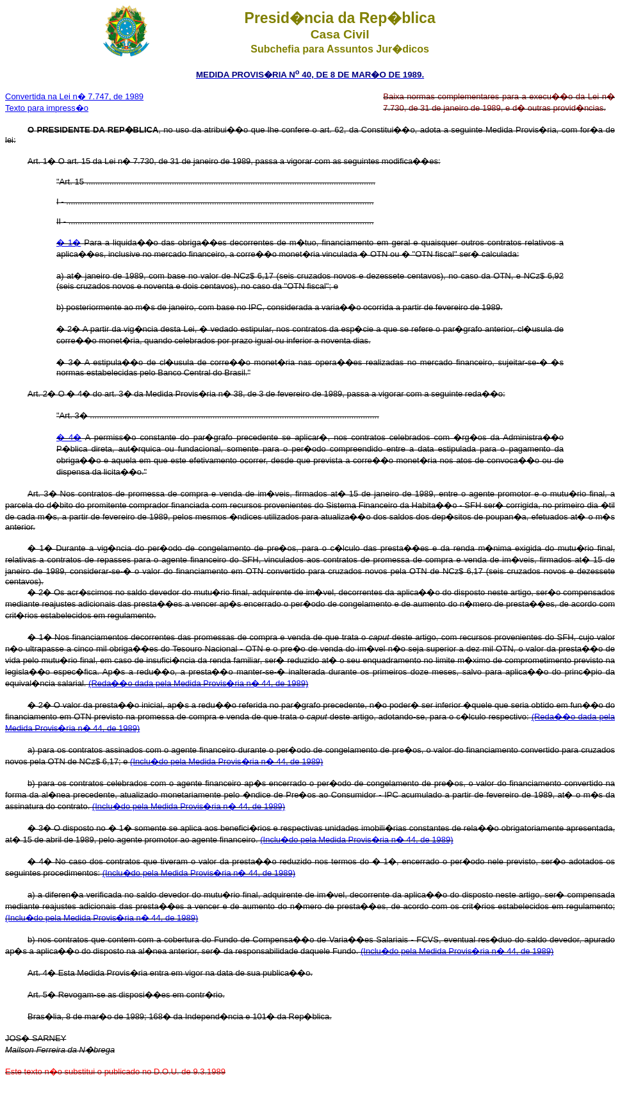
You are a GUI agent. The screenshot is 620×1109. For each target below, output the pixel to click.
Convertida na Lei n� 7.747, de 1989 (74, 96)
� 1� (68, 242)
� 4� (68, 437)
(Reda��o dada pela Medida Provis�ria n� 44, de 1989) (198, 683)
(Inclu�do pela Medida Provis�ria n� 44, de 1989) (226, 761)
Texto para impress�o (46, 108)
